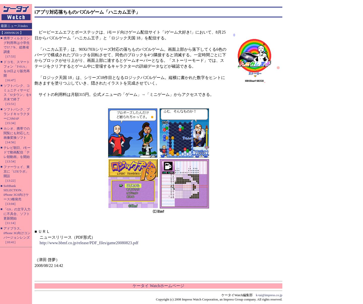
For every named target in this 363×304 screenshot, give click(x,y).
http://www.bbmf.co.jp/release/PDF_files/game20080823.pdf (89, 243)
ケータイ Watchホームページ (158, 286)
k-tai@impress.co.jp (269, 295)
